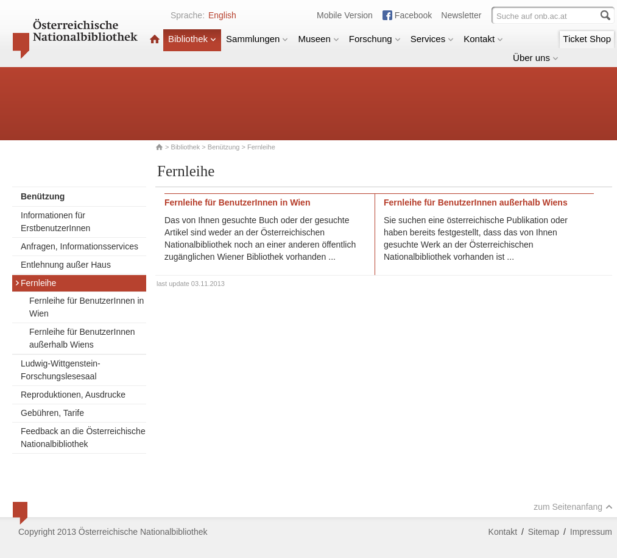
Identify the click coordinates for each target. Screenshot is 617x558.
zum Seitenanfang (573, 507)
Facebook (413, 15)
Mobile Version (345, 15)
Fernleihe (35, 283)
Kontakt (483, 39)
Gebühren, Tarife (52, 413)
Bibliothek (192, 39)
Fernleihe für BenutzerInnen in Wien (86, 307)
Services (432, 39)
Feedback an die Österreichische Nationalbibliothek (83, 437)
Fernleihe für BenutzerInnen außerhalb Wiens (82, 338)
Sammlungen (257, 39)
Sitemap (543, 532)
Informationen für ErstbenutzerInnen (55, 221)
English (222, 15)
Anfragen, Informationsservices (79, 246)
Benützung (224, 147)
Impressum (591, 532)
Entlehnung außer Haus (66, 265)
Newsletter (461, 15)
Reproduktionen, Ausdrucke (73, 394)
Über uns (536, 57)
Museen (318, 39)
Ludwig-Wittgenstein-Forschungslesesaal (60, 370)
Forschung (375, 39)
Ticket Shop (587, 39)
